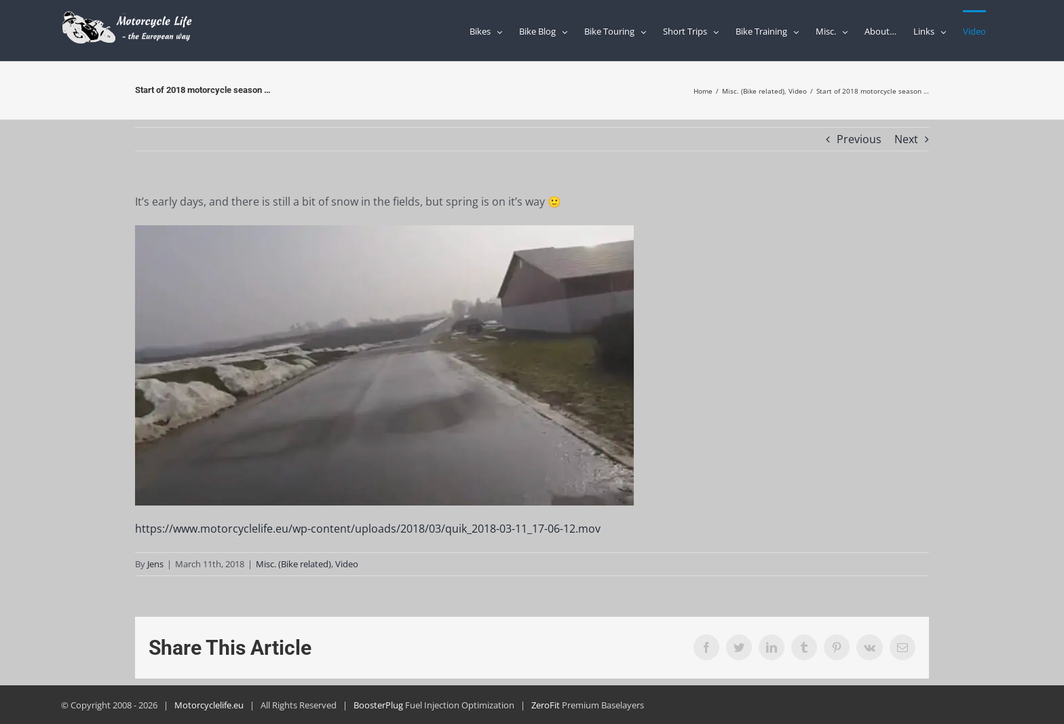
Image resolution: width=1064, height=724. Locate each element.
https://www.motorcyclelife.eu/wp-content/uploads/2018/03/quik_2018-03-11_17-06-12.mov (368, 528)
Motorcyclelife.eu (209, 705)
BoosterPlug (378, 705)
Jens (155, 564)
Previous (859, 139)
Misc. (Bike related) (293, 564)
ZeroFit (545, 705)
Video (346, 564)
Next (906, 139)
